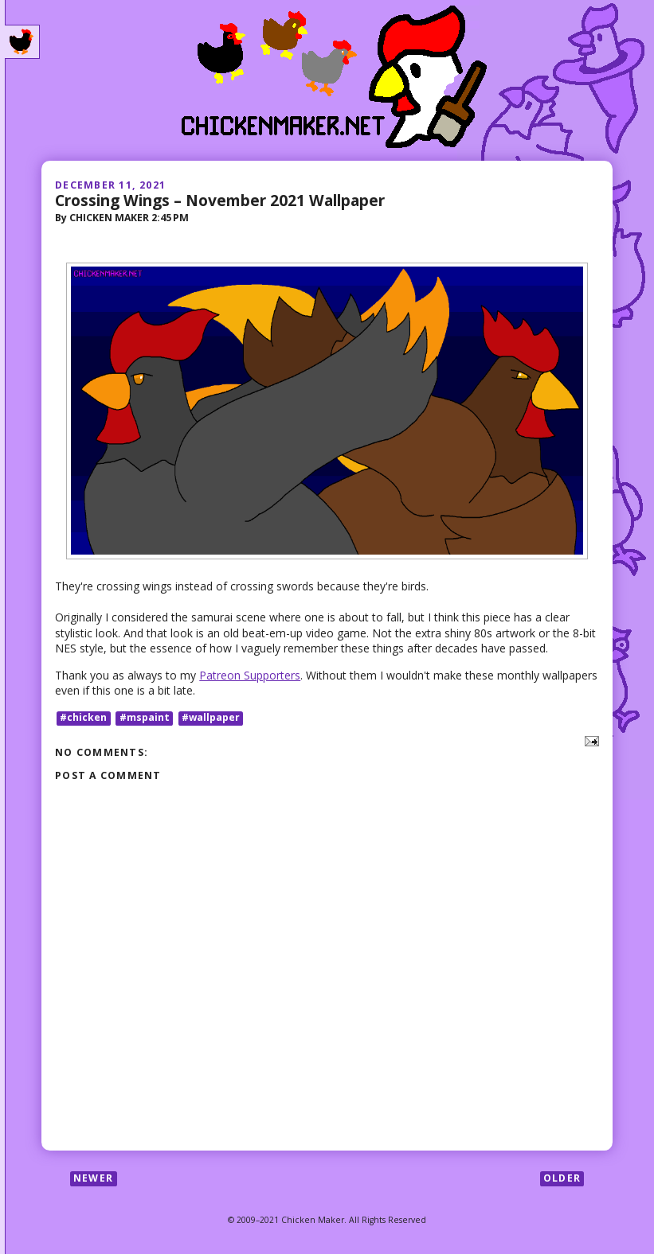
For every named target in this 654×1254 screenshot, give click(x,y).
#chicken (83, 718)
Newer (93, 1178)
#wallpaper (211, 718)
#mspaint (144, 718)
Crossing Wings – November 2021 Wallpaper (220, 200)
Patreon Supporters (249, 675)
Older (562, 1178)
